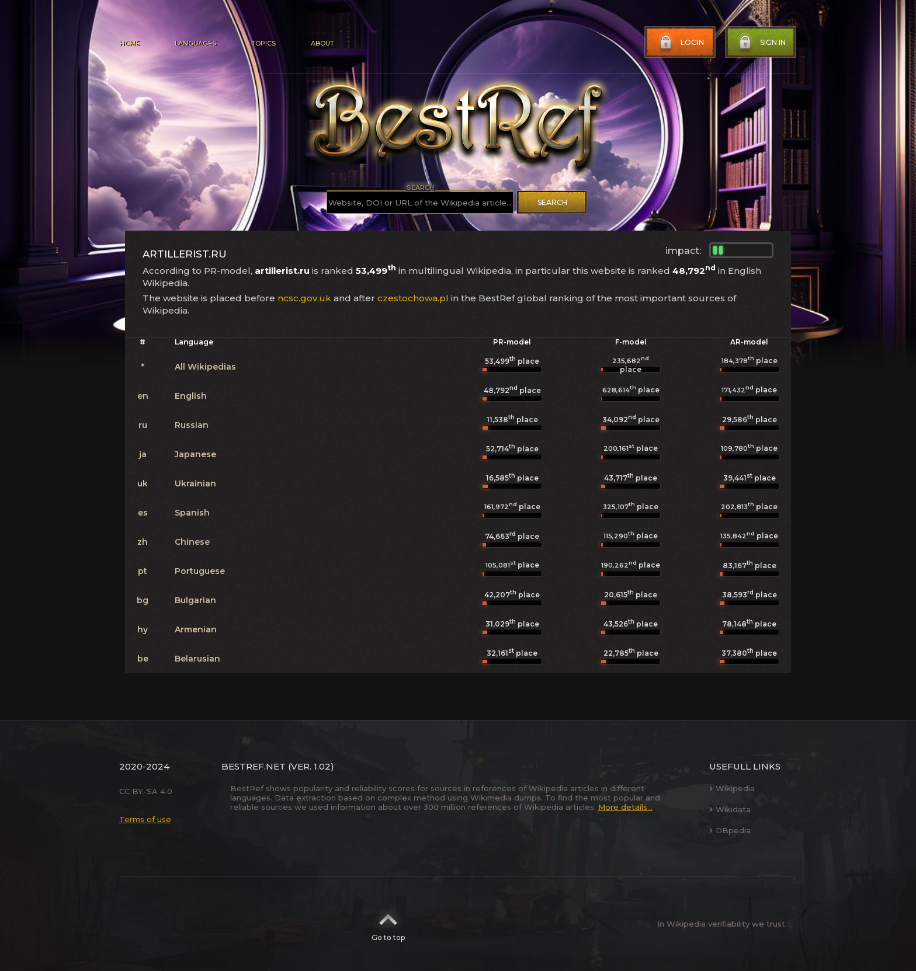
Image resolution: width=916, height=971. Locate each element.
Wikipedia (732, 788)
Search (552, 202)
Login (680, 42)
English (191, 396)
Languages (195, 43)
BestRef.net (253, 766)
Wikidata (730, 809)
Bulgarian (195, 600)
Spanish (192, 512)
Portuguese (200, 571)
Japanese (195, 454)
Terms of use (145, 819)
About (322, 43)
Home (129, 43)
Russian (192, 425)
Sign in (761, 42)
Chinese (192, 542)
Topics (263, 43)
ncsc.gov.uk (304, 298)
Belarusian (197, 658)
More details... (625, 807)
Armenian (196, 629)
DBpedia (730, 830)
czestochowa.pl (413, 298)
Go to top (388, 924)
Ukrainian (195, 483)
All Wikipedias (205, 366)
